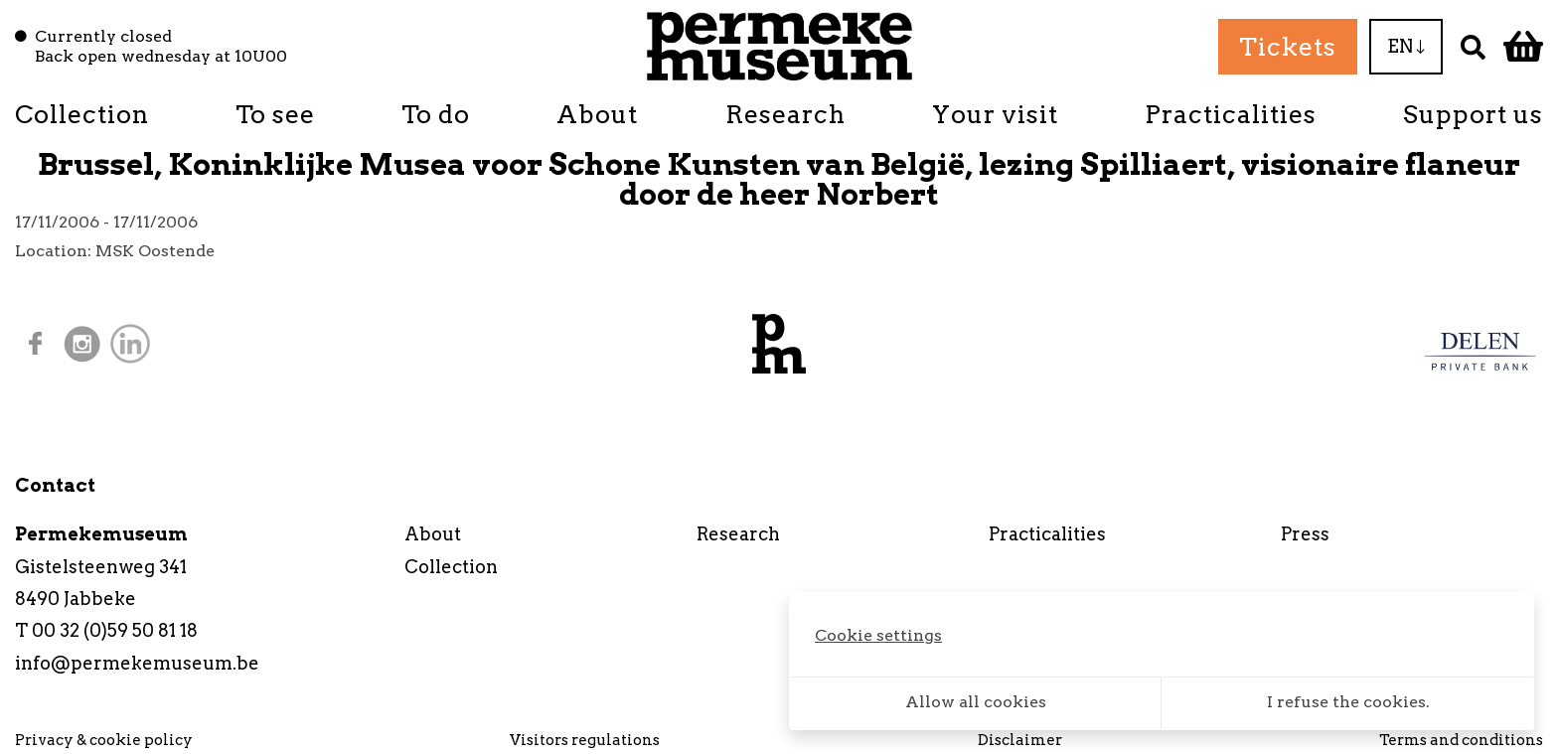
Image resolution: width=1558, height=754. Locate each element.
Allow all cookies (975, 701)
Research (785, 114)
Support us (1473, 114)
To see (275, 114)
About (597, 114)
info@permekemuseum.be (137, 663)
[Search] (1473, 46)
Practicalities (1231, 114)
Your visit (995, 114)
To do (435, 114)
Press (1305, 534)
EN (1406, 46)
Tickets (1287, 47)
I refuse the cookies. (1348, 701)
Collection (82, 114)
